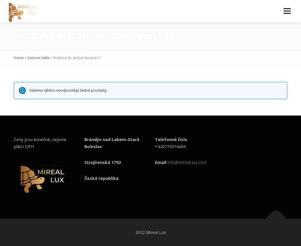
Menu (287, 11)
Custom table (38, 57)
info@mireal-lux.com (187, 162)
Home (19, 57)
